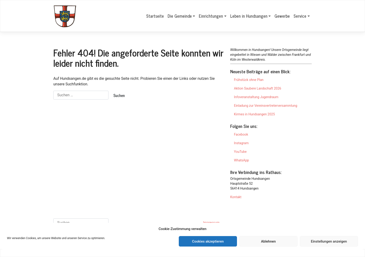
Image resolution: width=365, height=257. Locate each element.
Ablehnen (268, 241)
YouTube (240, 152)
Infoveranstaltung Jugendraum (256, 97)
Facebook (241, 134)
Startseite (155, 15)
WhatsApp (241, 160)
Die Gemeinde (180, 15)
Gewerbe (282, 15)
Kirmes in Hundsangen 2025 (254, 114)
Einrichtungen (211, 15)
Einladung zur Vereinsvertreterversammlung (265, 105)
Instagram (241, 143)
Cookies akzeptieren (208, 241)
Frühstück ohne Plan (249, 80)
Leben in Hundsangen (248, 15)
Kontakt (235, 197)
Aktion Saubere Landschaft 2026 (257, 88)
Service (300, 15)
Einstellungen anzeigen (329, 241)
